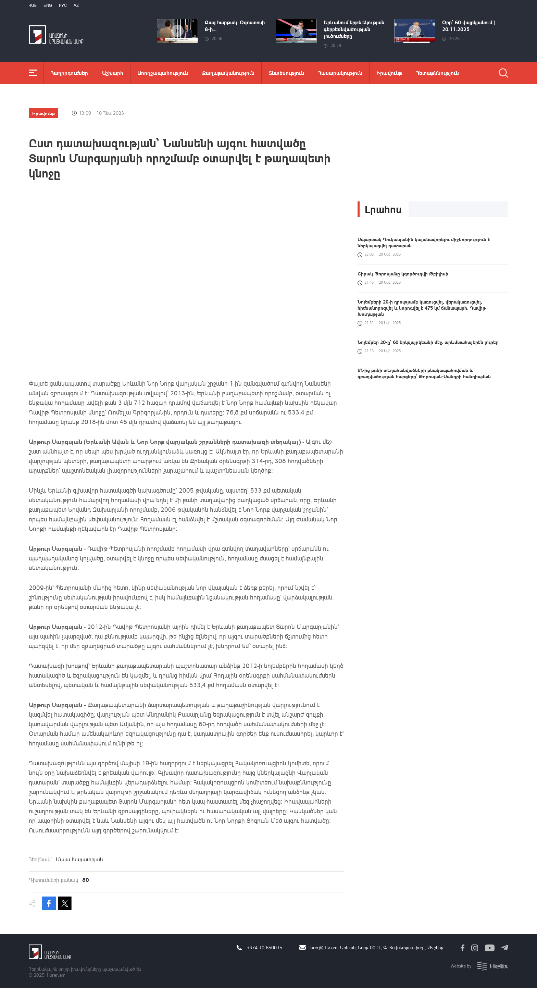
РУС (63, 5)
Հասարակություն (340, 72)
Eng (47, 5)
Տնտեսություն (286, 72)
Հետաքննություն (437, 72)
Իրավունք (389, 72)
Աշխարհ (112, 72)
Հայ (33, 5)
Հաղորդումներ (69, 72)
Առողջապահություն (162, 72)
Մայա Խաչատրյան (79, 859)
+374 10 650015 (264, 947)
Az (76, 5)
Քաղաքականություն (228, 72)
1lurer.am (55, 975)
